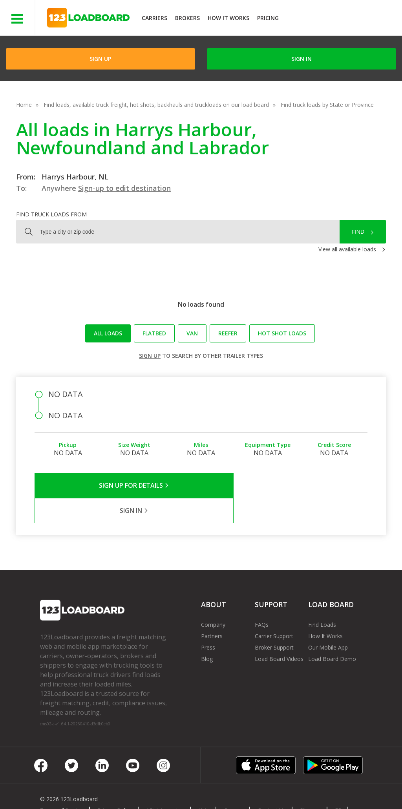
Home (24, 104)
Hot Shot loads (282, 333)
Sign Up (100, 58)
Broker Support (274, 622)
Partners (212, 611)
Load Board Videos (279, 633)
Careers (233, 785)
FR (338, 785)
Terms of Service (61, 785)
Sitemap (310, 785)
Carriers (154, 18)
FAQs (262, 599)
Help (204, 785)
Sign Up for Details (118, 485)
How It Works (228, 18)
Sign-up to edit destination (124, 188)
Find (357, 232)
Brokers (187, 18)
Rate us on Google (69, 792)
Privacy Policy (114, 785)
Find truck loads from (51, 214)
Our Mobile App (328, 622)
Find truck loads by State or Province (327, 104)
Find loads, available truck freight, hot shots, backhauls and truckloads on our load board (156, 104)
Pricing (268, 18)
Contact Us (272, 785)
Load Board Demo (332, 633)
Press (208, 622)
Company (213, 599)
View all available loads (347, 249)
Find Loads (322, 599)
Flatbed (154, 333)
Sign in (301, 58)
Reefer (228, 333)
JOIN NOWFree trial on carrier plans (341, 19)
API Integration (165, 785)
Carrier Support (274, 611)
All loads (108, 333)
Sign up (150, 355)
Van (192, 333)
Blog (207, 633)
